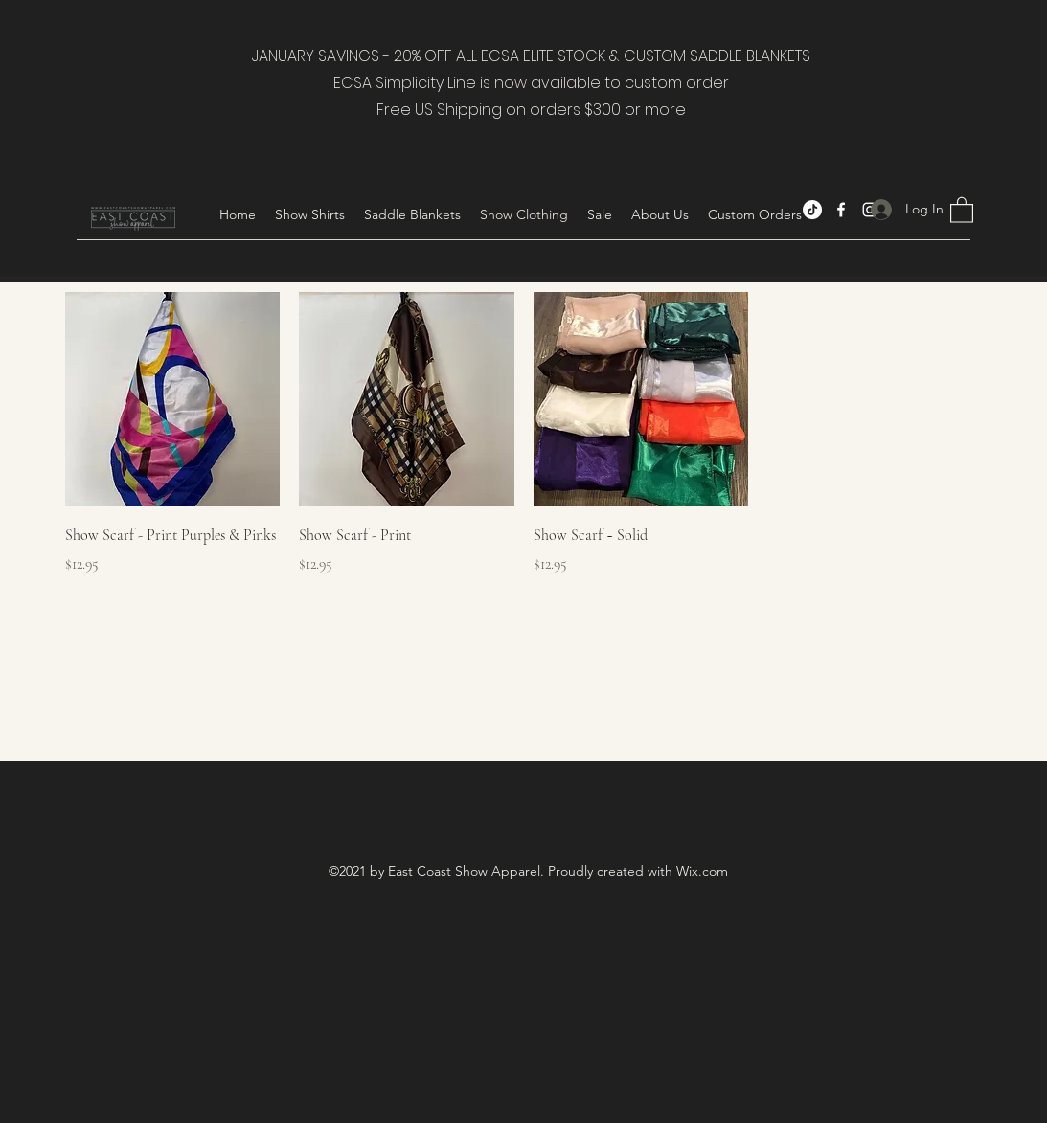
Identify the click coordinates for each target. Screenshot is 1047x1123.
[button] (309, 214)
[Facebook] (841, 209)
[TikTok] (812, 209)
